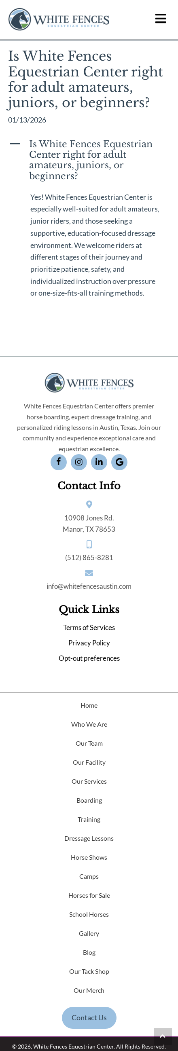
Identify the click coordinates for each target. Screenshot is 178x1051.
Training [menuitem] (89, 819)
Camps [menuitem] (89, 876)
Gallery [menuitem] (89, 933)
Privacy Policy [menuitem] (89, 643)
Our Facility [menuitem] (89, 762)
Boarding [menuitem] (89, 800)
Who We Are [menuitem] (89, 724)
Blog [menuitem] (89, 952)
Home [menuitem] (89, 705)
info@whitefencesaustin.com (89, 586)
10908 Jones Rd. (89, 518)
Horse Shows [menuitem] (89, 857)
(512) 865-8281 (89, 557)
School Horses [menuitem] (89, 914)
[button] (89, 160)
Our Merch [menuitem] (89, 990)
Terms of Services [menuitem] (89, 627)
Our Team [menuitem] (89, 743)
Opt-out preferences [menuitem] (89, 658)
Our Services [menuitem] (89, 781)
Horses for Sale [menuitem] (89, 895)
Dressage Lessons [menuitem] (89, 838)
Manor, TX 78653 (89, 529)
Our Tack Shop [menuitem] (89, 971)
